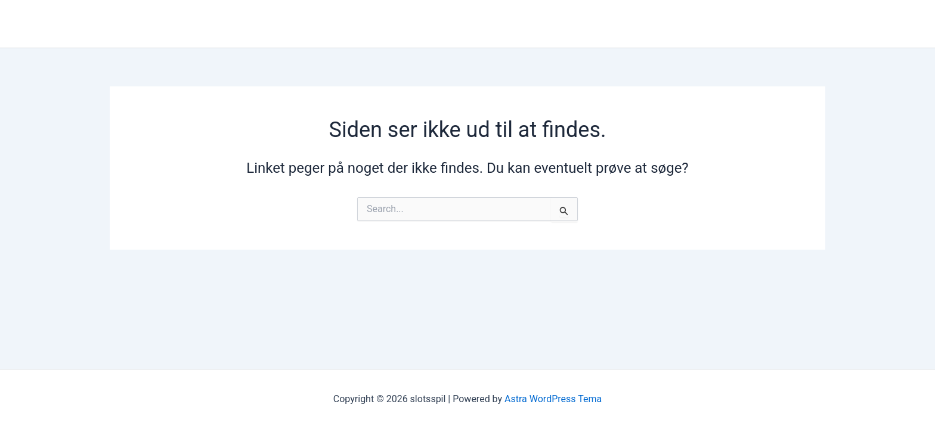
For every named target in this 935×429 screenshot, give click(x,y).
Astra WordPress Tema (553, 399)
